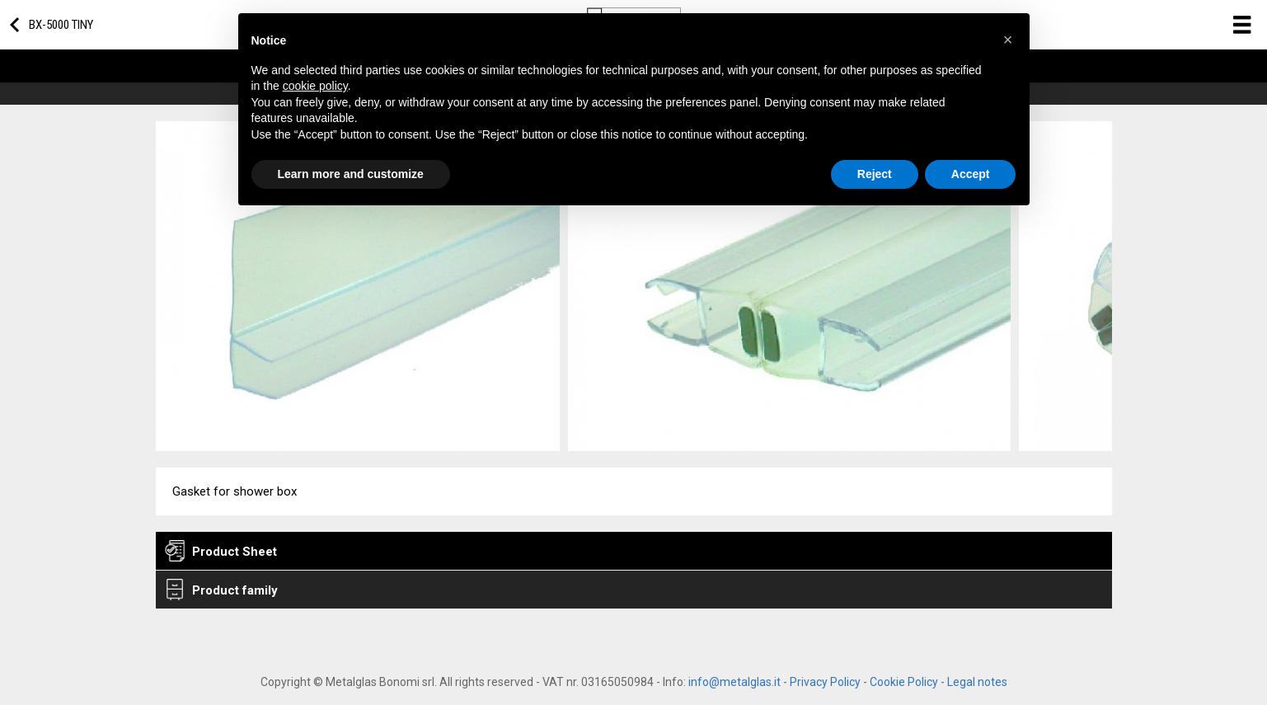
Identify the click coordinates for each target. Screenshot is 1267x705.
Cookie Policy (904, 682)
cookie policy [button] (315, 85)
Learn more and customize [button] (351, 174)
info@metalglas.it (734, 682)
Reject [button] (874, 174)
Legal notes (977, 682)
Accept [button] (970, 174)
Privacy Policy (825, 682)
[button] (1008, 39)
